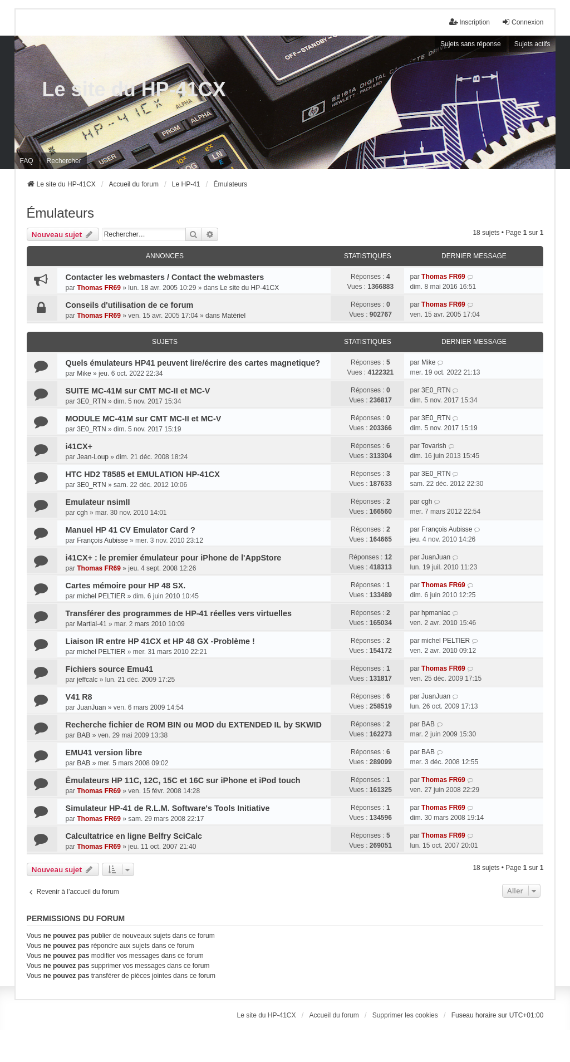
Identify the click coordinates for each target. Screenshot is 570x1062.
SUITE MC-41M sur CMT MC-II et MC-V (138, 390)
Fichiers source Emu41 (110, 669)
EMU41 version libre (104, 752)
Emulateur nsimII (98, 502)
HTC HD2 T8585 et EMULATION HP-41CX (143, 474)
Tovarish (433, 446)
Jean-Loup (93, 457)
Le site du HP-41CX (134, 89)
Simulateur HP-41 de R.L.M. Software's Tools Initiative (168, 808)
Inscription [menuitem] (469, 22)
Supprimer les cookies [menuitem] (405, 1015)
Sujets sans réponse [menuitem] (470, 44)
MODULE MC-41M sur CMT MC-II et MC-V (144, 418)
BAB (83, 735)
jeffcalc (87, 680)
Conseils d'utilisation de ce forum (130, 305)
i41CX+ (79, 446)
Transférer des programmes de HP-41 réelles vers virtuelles (179, 613)
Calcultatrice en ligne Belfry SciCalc (134, 836)
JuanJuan (435, 557)
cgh (82, 513)
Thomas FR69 (99, 288)
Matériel (233, 315)
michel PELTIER (101, 596)
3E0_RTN (91, 401)
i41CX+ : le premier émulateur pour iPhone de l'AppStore (174, 557)
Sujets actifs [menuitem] (532, 44)
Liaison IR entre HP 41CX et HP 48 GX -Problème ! (160, 641)
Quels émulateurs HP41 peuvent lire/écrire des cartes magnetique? (193, 362)
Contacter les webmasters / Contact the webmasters (165, 277)
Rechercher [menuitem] (64, 161)
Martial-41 (91, 624)
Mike (84, 373)
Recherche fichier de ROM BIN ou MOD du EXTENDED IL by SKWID (194, 724)
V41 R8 (79, 696)
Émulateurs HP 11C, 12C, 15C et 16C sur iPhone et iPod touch (183, 780)
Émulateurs (60, 212)
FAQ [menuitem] (26, 161)
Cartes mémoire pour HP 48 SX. (126, 585)
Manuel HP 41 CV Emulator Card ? (130, 529)
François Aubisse (102, 540)
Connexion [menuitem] (522, 22)
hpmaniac (435, 613)
